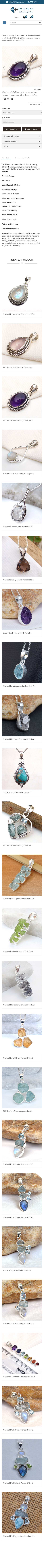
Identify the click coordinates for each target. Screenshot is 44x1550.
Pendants (20, 36)
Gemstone (6, 108)
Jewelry (11, 36)
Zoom (37, 89)
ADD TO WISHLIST (31, 129)
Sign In (16, 17)
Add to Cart (12, 129)
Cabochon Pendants (33, 36)
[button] (4, 68)
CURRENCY (33, 2)
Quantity (6, 118)
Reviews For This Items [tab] (24, 158)
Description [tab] (6, 158)
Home (4, 36)
